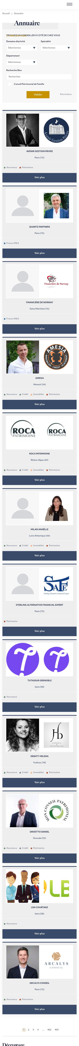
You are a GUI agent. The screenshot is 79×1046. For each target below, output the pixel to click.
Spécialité (46, 42)
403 (57, 1030)
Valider (38, 95)
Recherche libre (14, 70)
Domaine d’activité (15, 42)
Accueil (6, 14)
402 (49, 1030)
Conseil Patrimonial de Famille (29, 84)
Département (13, 56)
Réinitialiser (66, 94)
